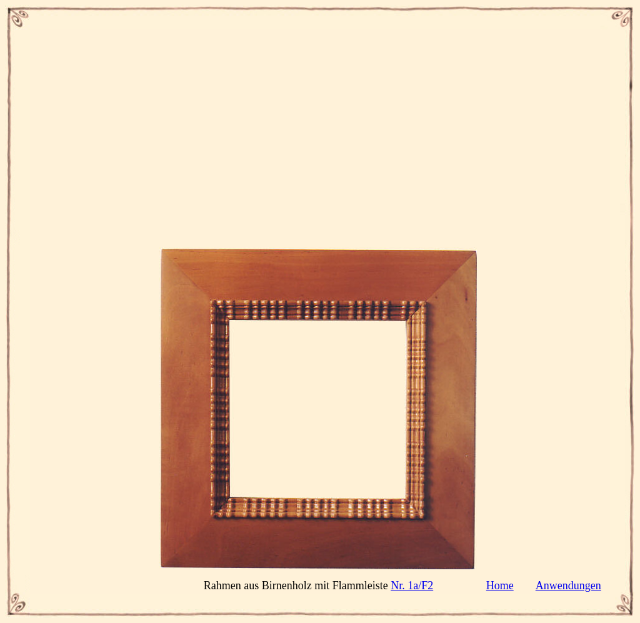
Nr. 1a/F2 (412, 585)
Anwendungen (568, 585)
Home (500, 585)
